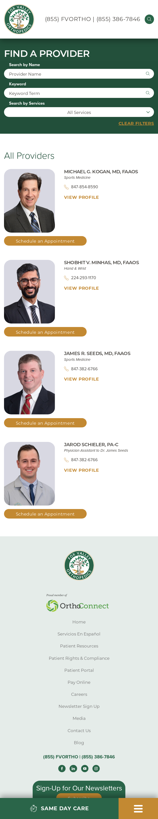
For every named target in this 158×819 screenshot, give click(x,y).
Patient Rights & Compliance (79, 658)
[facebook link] (62, 768)
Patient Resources (79, 645)
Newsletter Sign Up (79, 706)
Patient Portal (79, 670)
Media (79, 718)
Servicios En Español (79, 633)
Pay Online (79, 682)
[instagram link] (96, 768)
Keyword (17, 84)
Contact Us (79, 730)
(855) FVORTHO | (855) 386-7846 (92, 19)
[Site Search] (149, 19)
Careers (79, 694)
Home (79, 621)
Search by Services (27, 103)
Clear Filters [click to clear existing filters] (136, 123)
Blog (79, 742)
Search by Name (24, 65)
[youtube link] (84, 768)
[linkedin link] (73, 768)
